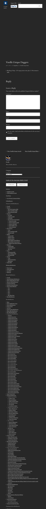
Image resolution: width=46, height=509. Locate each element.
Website (8, 124)
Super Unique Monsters (11, 286)
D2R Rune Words (11, 444)
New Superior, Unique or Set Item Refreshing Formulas (19, 472)
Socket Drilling (11, 454)
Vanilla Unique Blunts (12, 321)
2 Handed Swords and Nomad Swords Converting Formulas (20, 471)
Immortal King (12, 416)
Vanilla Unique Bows (12, 330)
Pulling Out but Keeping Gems (14, 450)
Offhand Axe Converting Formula (15, 469)
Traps (9, 258)
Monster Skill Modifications (12, 282)
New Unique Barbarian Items (14, 389)
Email (7, 118)
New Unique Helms (12, 371)
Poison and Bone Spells (12, 231)
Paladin (8, 234)
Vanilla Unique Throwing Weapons (15, 333)
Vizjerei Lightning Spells (14, 222)
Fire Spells (10, 215)
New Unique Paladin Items (13, 388)
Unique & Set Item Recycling (13, 503)
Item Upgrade (11, 453)
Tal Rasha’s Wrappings (13, 417)
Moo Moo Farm (11, 295)
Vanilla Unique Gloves (12, 339)
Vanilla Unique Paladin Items (14, 349)
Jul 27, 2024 (8, 65)
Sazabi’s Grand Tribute (13, 401)
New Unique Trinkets (12, 380)
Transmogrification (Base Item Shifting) (15, 494)
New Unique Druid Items (13, 391)
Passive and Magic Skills (12, 210)
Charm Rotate (11, 451)
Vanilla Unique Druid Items (13, 352)
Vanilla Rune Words (12, 443)
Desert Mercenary (10, 269)
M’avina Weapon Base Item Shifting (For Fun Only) (18, 477)
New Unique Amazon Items (13, 383)
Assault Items (10, 492)
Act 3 (9, 291)
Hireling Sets (10, 428)
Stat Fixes (9, 308)
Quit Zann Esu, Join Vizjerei (13, 219)
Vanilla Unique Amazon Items (14, 346)
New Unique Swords (12, 355)
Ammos (9, 493)
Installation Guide (10, 191)
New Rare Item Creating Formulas (15, 465)
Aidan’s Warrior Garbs (12, 437)
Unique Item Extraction (12, 499)
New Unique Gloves (12, 377)
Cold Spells (10, 218)
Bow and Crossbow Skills (13, 209)
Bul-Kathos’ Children (13, 411)
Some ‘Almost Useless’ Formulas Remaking (16, 457)
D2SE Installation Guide (12, 193)
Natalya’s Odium (12, 410)
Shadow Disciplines (12, 259)
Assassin (8, 256)
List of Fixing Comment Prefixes (13, 198)
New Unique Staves (12, 366)
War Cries (10, 249)
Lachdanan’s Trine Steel (12, 438)
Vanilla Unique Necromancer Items (15, 348)
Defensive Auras (11, 239)
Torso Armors (11, 497)
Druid (8, 250)
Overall (8, 206)
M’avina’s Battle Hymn (13, 413)
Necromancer (9, 228)
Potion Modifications (11, 305)
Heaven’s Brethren (12, 400)
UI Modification (9, 201)
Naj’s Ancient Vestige (13, 403)
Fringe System (10, 306)
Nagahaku (16, 65)
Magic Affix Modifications (12, 311)
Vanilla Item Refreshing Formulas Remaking (17, 459)
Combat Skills (11, 236)
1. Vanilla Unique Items (24, 65)
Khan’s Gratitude (12, 434)
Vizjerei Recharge (12, 227)
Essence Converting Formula (13, 468)
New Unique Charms (12, 382)
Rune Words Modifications (12, 441)
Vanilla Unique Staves (12, 328)
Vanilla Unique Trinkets (13, 343)
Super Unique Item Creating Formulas (15, 474)
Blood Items (10, 487)
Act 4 (9, 292)
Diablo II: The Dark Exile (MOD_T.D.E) (17, 180)
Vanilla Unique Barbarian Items (14, 351)
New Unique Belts (11, 376)
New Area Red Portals (12, 449)
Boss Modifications (11, 297)
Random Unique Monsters (12, 285)
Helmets (9, 496)
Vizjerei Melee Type (13, 225)
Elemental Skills (11, 255)
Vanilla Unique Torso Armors (14, 336)
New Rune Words (11, 446)
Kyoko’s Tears (12, 429)
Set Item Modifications (11, 395)
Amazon (8, 207)
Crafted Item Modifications (12, 484)
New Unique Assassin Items (13, 392)
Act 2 (9, 289)
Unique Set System (10, 435)
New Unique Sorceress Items (13, 385)
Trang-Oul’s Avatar (13, 419)
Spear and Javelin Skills (12, 212)
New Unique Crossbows (13, 368)
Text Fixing (8, 195)
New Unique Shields (12, 374)
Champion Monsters (11, 283)
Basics (8, 302)
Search (19, 3)
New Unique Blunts (12, 358)
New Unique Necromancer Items (14, 386)
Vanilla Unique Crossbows (13, 331)
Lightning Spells (11, 216)
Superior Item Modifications (12, 309)
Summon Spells (11, 233)
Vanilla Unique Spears (12, 326)
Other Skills (9, 262)
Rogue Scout (9, 268)
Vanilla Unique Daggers (13, 320)
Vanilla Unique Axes (12, 317)
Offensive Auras (11, 237)
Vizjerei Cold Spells (13, 224)
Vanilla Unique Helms (12, 334)
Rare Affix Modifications (12, 312)
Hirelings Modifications (11, 265)
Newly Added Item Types (12, 303)
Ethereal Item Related (12, 456)
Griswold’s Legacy (12, 414)
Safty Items (10, 490)
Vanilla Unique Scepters (12, 323)
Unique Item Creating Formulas (14, 466)
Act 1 (9, 288)
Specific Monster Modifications (13, 279)
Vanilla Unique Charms (12, 345)
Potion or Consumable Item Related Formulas (17, 463)
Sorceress (8, 213)
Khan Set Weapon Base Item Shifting (15, 475)
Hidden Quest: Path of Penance (15, 243)
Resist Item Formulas (12, 462)
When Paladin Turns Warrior (14, 240)
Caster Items (10, 489)
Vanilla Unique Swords (12, 318)
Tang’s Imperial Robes (13, 425)
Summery (8, 189)
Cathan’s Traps (12, 398)
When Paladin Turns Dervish (14, 242)
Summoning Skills (11, 252)
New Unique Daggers (12, 357)
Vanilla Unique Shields (12, 342)
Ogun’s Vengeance (12, 426)
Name (8, 111)
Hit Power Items (11, 486)
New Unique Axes (11, 354)
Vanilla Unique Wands (12, 324)
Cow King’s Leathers (13, 406)
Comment (9, 94)
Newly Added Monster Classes (13, 280)
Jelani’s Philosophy (12, 432)
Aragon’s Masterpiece (13, 422)
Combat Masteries (11, 247)
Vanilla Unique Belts (12, 337)
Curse (9, 230)
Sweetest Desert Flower (12, 440)
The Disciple (11, 404)
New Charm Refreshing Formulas (15, 460)
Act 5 (9, 294)
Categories (8, 173)
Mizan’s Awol (11, 431)
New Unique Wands (12, 361)
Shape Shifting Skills (12, 253)
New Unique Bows (12, 367)
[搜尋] (39, 6)
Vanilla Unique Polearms (13, 327)
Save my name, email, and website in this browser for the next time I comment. (23, 132)
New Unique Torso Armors (13, 373)
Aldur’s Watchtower (13, 408)
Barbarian (9, 245)
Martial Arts (10, 261)
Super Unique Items (11, 394)
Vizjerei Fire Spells (12, 221)
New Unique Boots (12, 379)
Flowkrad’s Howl (12, 423)
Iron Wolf (9, 271)
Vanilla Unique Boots (12, 340)
